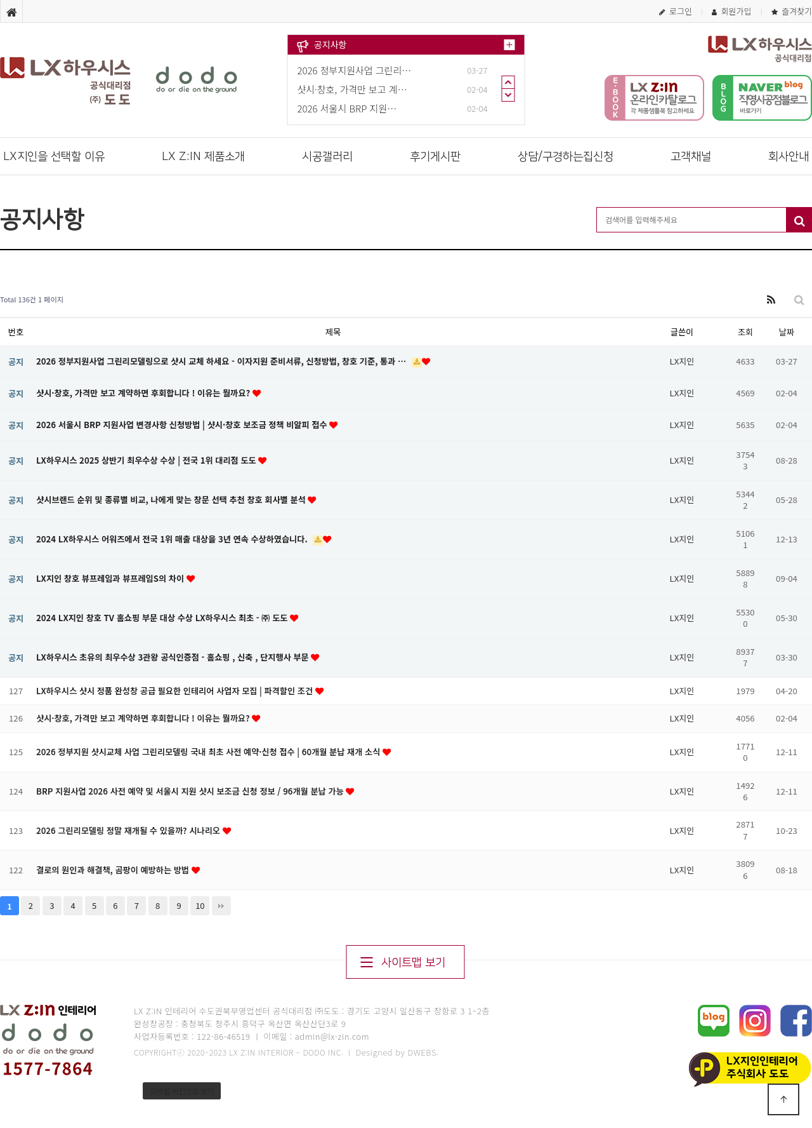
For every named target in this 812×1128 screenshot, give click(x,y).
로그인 (675, 11)
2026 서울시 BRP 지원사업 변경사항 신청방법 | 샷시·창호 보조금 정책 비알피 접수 (182, 425)
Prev (508, 82)
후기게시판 (435, 157)
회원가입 (731, 11)
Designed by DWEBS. (397, 1052)
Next (508, 95)
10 (199, 905)
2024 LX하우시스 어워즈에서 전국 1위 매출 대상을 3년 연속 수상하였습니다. (173, 539)
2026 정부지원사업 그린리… (355, 70)
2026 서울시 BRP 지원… (347, 108)
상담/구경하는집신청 (565, 157)
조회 (745, 332)
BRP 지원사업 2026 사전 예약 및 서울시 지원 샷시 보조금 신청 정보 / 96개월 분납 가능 (191, 791)
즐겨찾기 (791, 11)
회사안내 (788, 157)
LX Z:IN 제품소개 (203, 157)
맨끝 (221, 905)
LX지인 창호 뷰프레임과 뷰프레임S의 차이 (111, 578)
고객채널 (691, 157)
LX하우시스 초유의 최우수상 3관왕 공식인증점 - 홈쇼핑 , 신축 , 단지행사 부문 (173, 657)
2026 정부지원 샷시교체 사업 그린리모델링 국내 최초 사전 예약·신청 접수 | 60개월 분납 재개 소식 (209, 752)
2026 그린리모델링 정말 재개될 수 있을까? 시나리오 (129, 830)
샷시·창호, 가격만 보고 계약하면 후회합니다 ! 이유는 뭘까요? (144, 393)
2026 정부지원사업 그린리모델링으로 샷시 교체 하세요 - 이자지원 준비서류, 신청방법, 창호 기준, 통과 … (222, 361)
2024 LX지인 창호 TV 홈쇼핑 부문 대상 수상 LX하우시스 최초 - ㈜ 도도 (163, 618)
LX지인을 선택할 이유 (54, 157)
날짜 (786, 332)
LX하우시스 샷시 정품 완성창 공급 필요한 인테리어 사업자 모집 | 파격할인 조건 (175, 691)
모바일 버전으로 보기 (182, 1090)
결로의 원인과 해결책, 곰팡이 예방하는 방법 (114, 870)
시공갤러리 (327, 157)
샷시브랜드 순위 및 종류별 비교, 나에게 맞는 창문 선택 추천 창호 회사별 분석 (172, 499)
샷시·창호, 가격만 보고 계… (352, 89)
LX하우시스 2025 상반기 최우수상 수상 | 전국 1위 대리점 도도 (147, 460)
